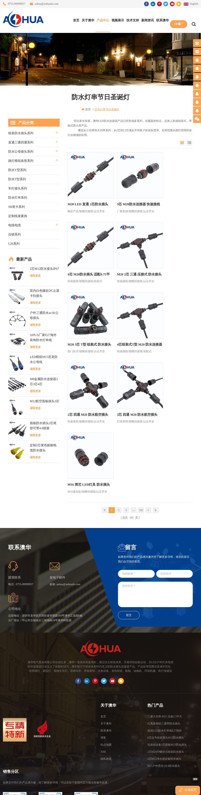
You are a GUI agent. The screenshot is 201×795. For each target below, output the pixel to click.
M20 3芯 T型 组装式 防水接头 (129, 267)
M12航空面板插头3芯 (44, 401)
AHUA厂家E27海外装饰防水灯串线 (43, 337)
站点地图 (105, 687)
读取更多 (35, 275)
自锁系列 (14, 234)
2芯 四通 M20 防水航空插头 (87, 332)
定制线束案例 (17, 215)
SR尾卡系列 (16, 206)
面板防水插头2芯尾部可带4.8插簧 (43, 425)
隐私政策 (105, 701)
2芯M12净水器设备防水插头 (164, 701)
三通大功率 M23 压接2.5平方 (164, 659)
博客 (103, 680)
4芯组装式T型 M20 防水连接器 (170, 267)
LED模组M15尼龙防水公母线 (44, 359)
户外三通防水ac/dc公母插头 (44, 315)
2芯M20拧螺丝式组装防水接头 (165, 694)
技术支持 (131, 19)
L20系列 (14, 243)
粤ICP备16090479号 (134, 782)
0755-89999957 (16, 3)
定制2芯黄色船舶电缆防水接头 (43, 447)
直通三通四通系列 (20, 142)
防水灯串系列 (17, 197)
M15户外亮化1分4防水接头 (163, 708)
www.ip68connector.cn (163, 788)
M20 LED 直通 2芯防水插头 (87, 196)
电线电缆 (14, 225)
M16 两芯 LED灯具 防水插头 (170, 334)
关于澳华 (87, 19)
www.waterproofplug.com (82, 788)
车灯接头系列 (17, 188)
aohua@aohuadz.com (46, 3)
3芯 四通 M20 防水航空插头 (129, 332)
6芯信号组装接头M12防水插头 (165, 680)
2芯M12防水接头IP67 (44, 268)
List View (189, 143)
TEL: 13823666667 (15, 764)
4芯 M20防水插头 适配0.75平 (170, 199)
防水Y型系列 (17, 169)
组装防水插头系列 (20, 133)
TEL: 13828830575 (50, 764)
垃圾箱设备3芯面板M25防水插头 (167, 687)
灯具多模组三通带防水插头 (163, 666)
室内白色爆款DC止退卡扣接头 (44, 293)
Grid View (182, 143)
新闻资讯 (146, 19)
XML (103, 694)
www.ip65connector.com (134, 788)
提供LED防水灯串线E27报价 (164, 673)
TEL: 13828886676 (86, 764)
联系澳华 (161, 19)
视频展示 (117, 19)
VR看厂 (177, 19)
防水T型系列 (17, 179)
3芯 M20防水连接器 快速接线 (128, 199)
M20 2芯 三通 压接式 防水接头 (85, 267)
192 (141, 362)
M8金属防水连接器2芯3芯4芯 (44, 381)
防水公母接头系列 (20, 151)
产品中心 (102, 19)
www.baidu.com (109, 788)
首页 (75, 19)
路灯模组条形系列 (20, 160)
